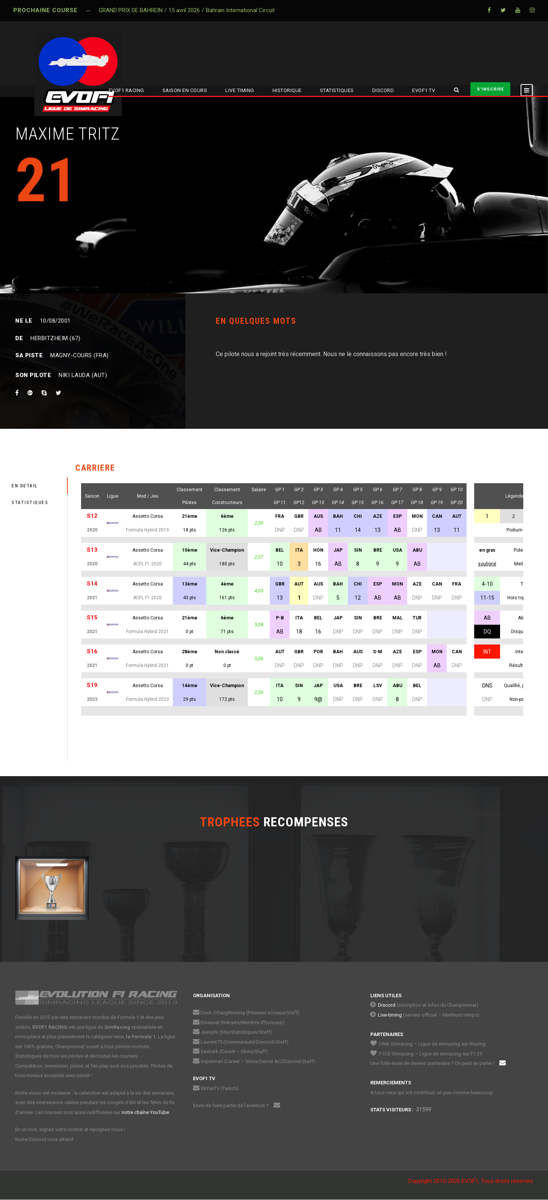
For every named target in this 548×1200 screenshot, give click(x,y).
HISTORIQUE (287, 90)
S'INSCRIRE (490, 89)
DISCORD (383, 90)
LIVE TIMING (239, 90)
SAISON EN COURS (184, 90)
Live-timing (390, 1015)
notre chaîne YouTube (145, 1112)
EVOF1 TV (423, 90)
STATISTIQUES (337, 90)
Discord (386, 1005)
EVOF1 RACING (126, 90)
